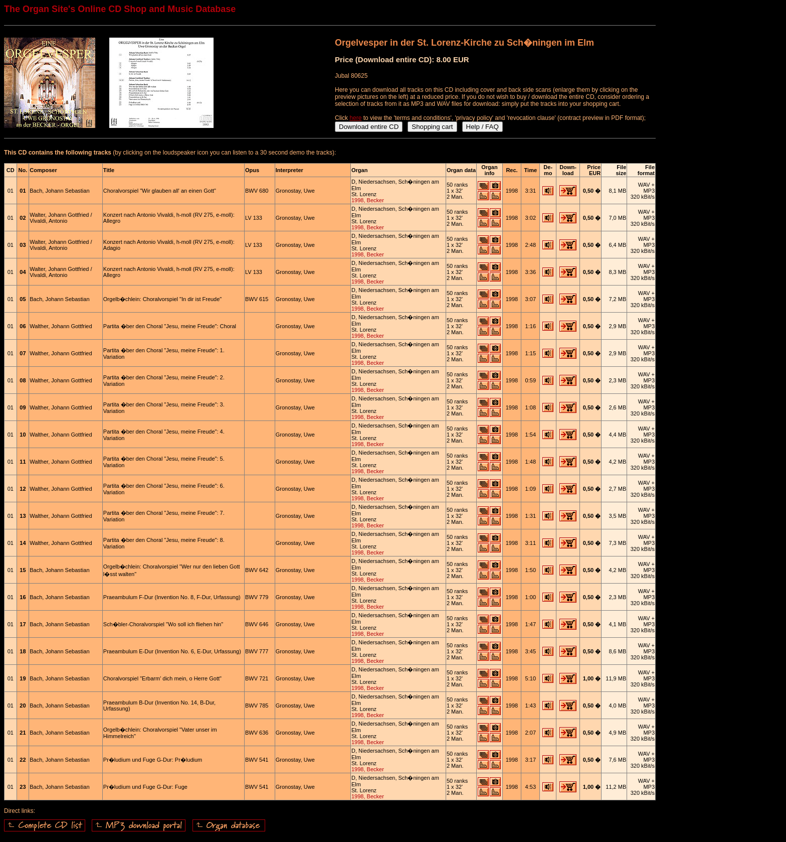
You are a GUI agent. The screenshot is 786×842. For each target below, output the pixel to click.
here (355, 117)
